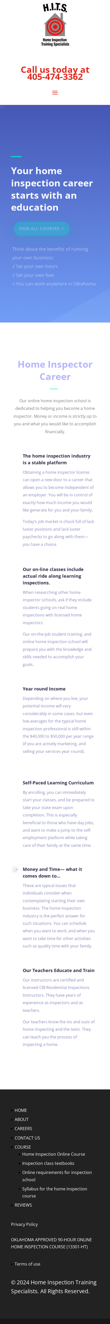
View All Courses (40, 229)
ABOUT (22, 1119)
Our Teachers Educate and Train (56, 972)
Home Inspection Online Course (53, 1154)
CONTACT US (27, 1138)
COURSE (23, 1147)
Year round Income (42, 690)
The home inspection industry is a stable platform (54, 461)
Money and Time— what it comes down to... (50, 874)
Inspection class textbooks (48, 1163)
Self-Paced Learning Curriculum (56, 784)
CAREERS (23, 1128)
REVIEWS (23, 1205)
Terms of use (27, 1264)
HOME (21, 1110)
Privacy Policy (24, 1224)
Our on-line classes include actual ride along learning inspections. (51, 578)
